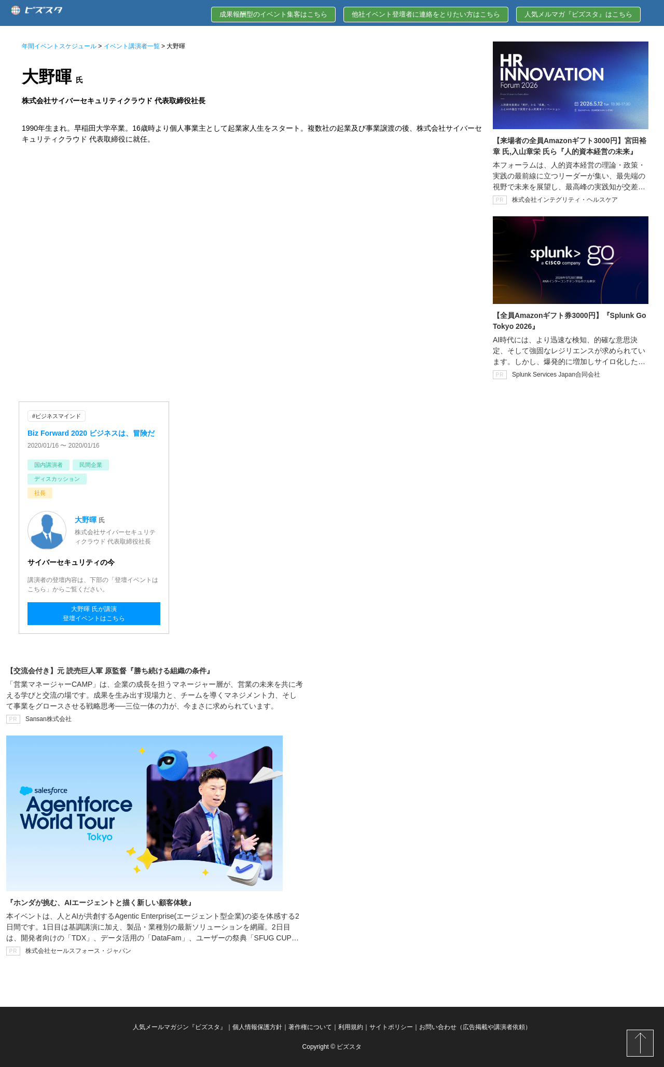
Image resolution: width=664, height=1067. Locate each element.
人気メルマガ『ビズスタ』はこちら (578, 14)
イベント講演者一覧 (132, 46)
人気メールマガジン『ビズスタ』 (179, 1027)
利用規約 (350, 1027)
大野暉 (85, 520)
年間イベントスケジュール (59, 46)
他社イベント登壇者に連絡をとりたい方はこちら (426, 14)
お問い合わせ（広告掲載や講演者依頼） (475, 1027)
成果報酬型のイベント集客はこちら (273, 14)
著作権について (310, 1027)
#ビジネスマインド (56, 416)
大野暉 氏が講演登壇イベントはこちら (94, 613)
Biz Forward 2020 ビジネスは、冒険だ (91, 433)
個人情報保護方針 (257, 1027)
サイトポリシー (391, 1027)
